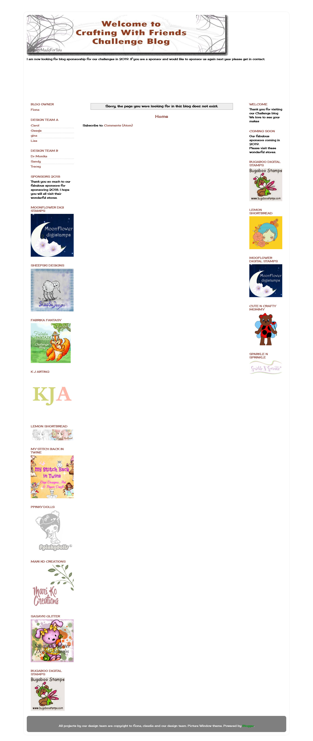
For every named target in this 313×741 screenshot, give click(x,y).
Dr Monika (39, 156)
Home (161, 116)
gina (34, 135)
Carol (35, 125)
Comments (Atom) (118, 125)
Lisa (34, 140)
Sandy (36, 161)
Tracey (36, 166)
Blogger (248, 725)
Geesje (36, 130)
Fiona (35, 109)
